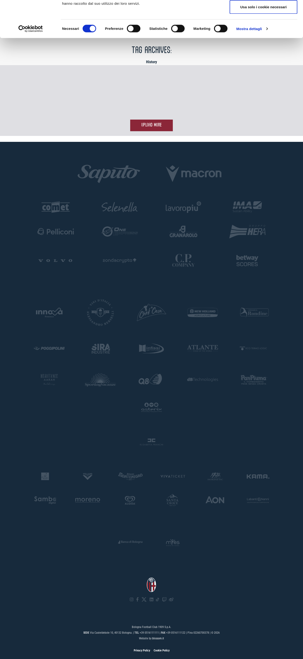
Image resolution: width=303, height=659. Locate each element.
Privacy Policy (142, 650)
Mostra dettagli (249, 65)
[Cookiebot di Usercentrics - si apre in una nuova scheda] (30, 65)
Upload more (151, 125)
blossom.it (158, 638)
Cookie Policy (161, 650)
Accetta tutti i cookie (263, 12)
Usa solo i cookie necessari (263, 43)
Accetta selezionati (263, 28)
